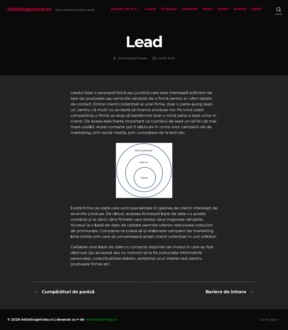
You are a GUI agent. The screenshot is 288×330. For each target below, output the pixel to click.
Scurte (150, 9)
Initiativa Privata (135, 58)
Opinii (256, 9)
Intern (208, 9)
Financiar (190, 9)
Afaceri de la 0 (123, 9)
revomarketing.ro (100, 320)
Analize (240, 9)
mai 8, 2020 (166, 58)
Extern (223, 9)
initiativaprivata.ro (29, 9)
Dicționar (169, 9)
